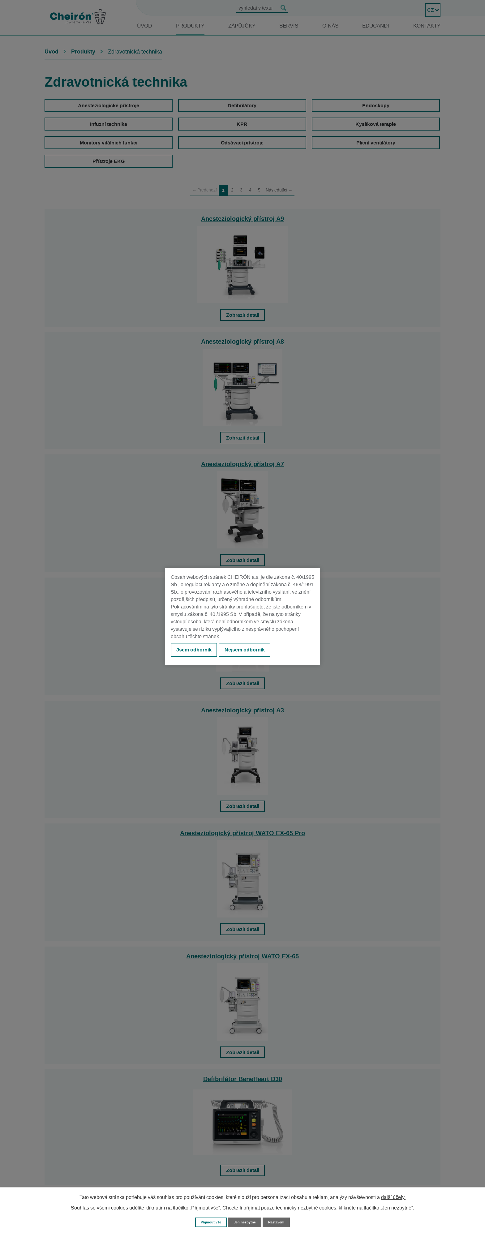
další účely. (393, 1196)
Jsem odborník (196, 651)
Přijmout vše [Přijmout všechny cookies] (208, 1221)
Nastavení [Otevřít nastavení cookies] (280, 1221)
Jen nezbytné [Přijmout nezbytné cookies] (245, 1221)
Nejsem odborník (252, 651)
